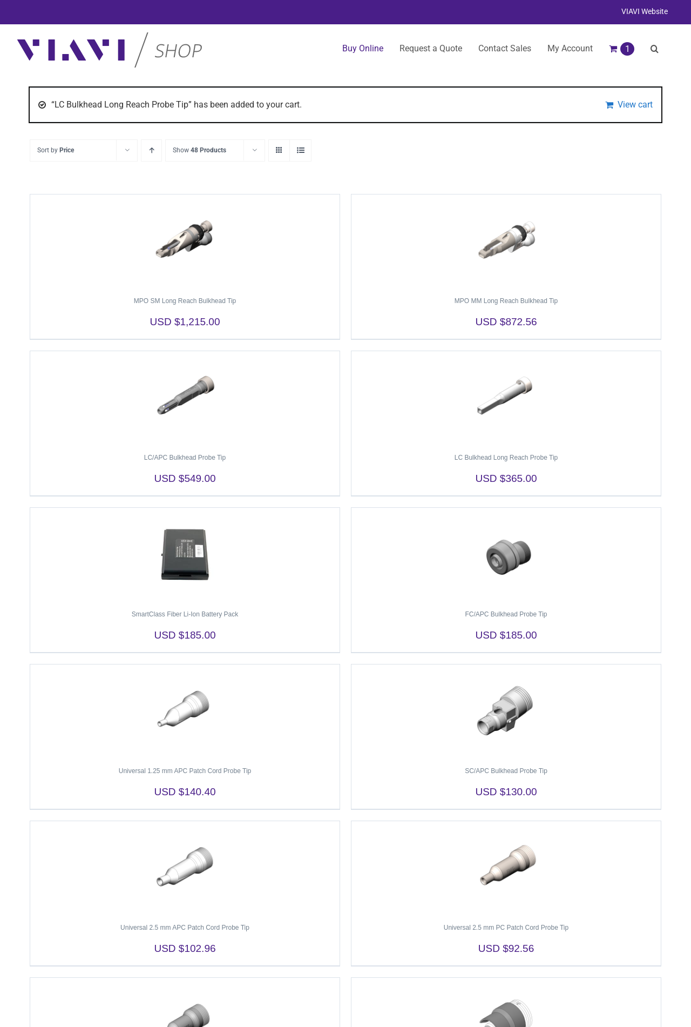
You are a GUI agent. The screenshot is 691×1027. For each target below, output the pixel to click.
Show (199, 150)
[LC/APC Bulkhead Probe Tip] (185, 397)
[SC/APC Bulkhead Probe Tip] (506, 710)
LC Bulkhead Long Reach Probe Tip (506, 457)
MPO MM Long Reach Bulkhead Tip (506, 301)
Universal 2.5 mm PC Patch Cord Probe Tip (506, 927)
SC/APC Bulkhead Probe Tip (506, 771)
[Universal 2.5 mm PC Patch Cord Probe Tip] (506, 867)
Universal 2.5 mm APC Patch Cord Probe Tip (184, 927)
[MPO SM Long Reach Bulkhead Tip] (185, 240)
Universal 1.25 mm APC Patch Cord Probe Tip (185, 771)
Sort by (55, 150)
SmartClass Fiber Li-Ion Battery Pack (185, 614)
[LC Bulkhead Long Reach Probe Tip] (506, 397)
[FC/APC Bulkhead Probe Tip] (506, 554)
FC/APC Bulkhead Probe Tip (506, 614)
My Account (570, 48)
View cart (635, 104)
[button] (655, 48)
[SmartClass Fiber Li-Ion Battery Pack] (185, 554)
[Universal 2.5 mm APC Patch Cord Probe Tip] (185, 867)
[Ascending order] (151, 150)
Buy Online (362, 48)
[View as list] (300, 150)
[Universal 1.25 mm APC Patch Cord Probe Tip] (185, 710)
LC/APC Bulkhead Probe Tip (185, 457)
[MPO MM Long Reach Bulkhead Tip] (506, 240)
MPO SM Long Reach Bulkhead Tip (185, 301)
